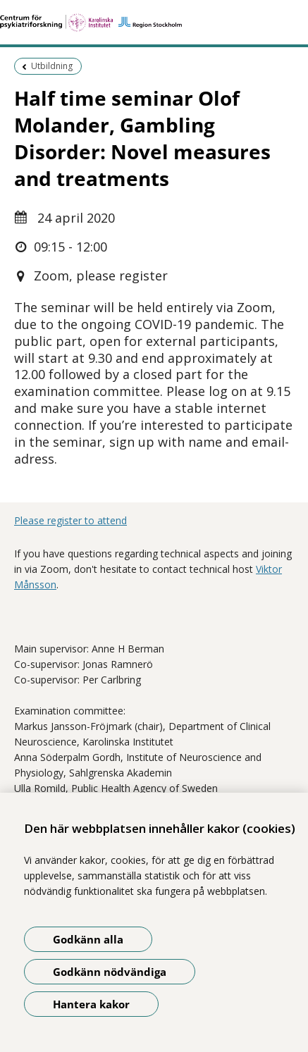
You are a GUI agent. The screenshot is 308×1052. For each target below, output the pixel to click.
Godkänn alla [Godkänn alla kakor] (88, 939)
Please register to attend (70, 520)
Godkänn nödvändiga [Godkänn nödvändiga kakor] (109, 972)
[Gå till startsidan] (154, 22)
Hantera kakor (91, 1004)
